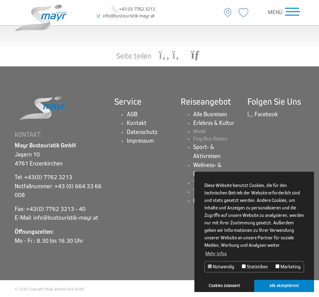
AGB (132, 114)
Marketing (288, 267)
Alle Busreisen (210, 114)
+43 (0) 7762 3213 (133, 9)
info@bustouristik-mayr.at (126, 16)
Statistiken (255, 267)
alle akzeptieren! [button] (284, 285)
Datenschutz (142, 132)
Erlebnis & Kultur (213, 123)
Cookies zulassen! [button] (224, 285)
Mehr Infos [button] (216, 253)
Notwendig (221, 267)
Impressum (140, 140)
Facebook (262, 114)
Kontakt (136, 123)
